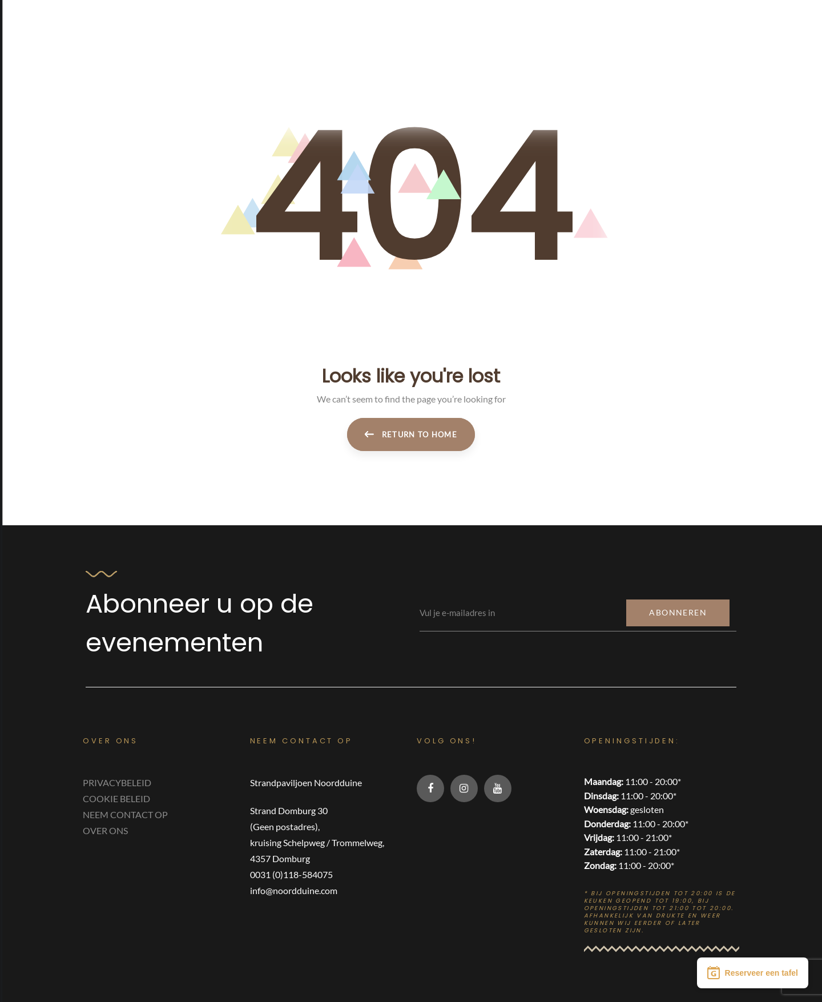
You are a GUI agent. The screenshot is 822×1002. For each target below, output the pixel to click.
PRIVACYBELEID (117, 782)
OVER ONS (105, 830)
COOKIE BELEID (116, 798)
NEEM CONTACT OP (125, 814)
